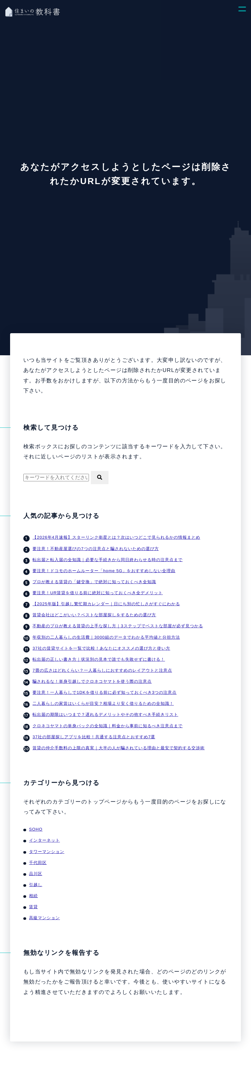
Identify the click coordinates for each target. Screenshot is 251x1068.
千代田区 (38, 854)
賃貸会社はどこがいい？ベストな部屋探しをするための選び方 (94, 612)
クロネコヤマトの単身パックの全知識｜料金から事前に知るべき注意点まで (107, 719)
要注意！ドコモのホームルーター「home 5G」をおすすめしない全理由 (103, 569)
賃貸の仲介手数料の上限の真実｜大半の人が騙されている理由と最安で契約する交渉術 (118, 741)
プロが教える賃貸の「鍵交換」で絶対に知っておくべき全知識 (94, 580)
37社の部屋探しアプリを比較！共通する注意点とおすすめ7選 (93, 730)
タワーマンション (46, 843)
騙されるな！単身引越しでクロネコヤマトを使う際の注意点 (92, 676)
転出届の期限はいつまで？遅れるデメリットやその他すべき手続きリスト (105, 708)
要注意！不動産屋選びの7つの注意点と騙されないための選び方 (95, 548)
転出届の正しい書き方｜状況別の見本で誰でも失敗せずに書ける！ (98, 655)
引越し (35, 876)
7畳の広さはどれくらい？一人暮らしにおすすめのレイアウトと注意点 (102, 666)
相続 (33, 886)
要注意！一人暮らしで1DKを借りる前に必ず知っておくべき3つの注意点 (104, 687)
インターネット (44, 833)
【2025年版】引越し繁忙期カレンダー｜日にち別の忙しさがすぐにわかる (105, 601)
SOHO (35, 822)
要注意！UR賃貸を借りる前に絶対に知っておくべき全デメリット (97, 591)
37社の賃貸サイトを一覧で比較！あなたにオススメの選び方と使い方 (101, 644)
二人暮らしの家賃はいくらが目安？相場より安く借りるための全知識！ (103, 698)
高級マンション (44, 908)
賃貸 (33, 897)
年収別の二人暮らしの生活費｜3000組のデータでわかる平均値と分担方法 (105, 633)
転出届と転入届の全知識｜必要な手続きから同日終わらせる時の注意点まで (107, 558)
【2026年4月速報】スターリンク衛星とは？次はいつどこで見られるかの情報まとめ (116, 537)
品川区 (35, 865)
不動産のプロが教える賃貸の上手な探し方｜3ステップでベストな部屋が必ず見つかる (117, 623)
